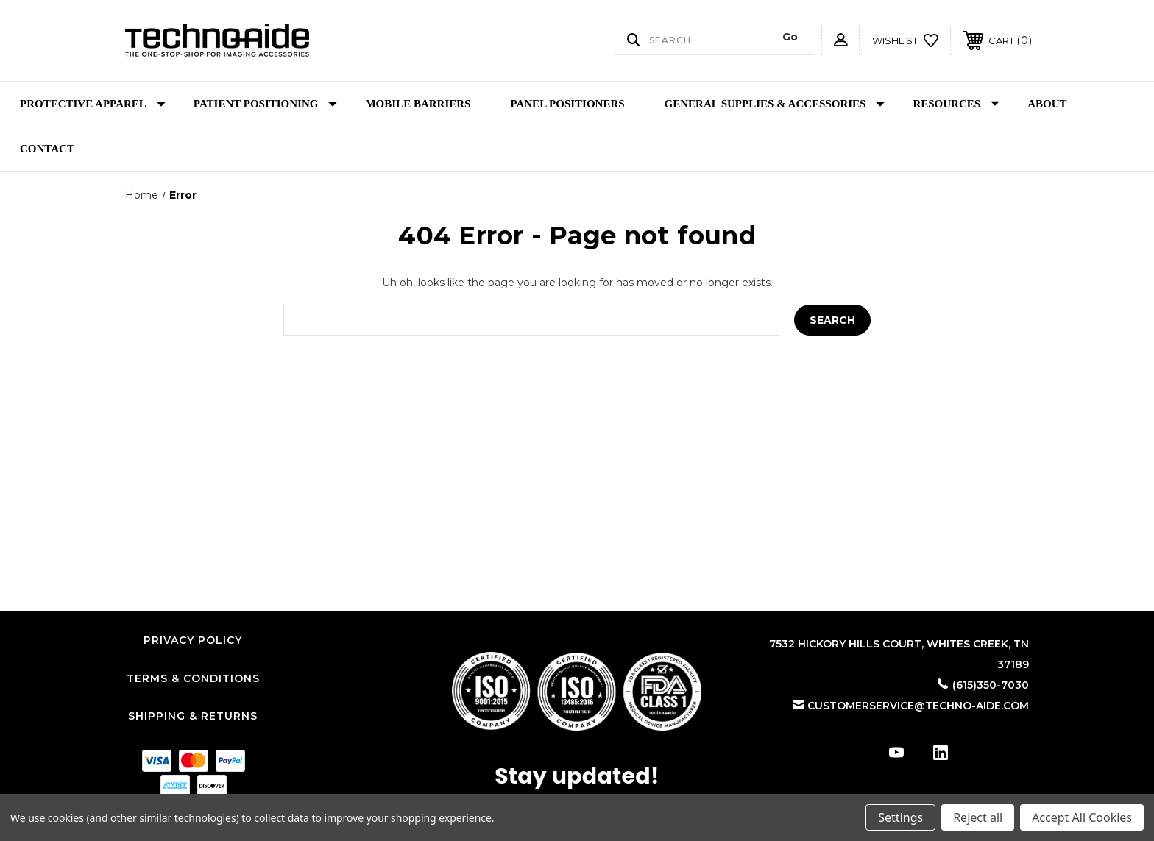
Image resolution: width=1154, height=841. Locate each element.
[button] (576, 691)
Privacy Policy (193, 640)
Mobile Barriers (417, 104)
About (1046, 104)
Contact (47, 149)
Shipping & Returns (193, 716)
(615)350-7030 (990, 685)
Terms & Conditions (193, 678)
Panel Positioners (567, 104)
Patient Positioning (266, 104)
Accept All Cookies (1082, 817)
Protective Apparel (93, 104)
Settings (900, 817)
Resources (956, 104)
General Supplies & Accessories (775, 104)
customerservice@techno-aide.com (918, 705)
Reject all (977, 817)
